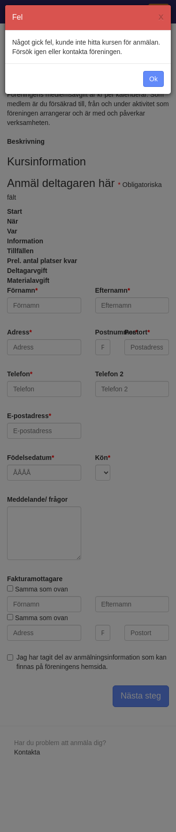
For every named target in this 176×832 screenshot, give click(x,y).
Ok (153, 79)
